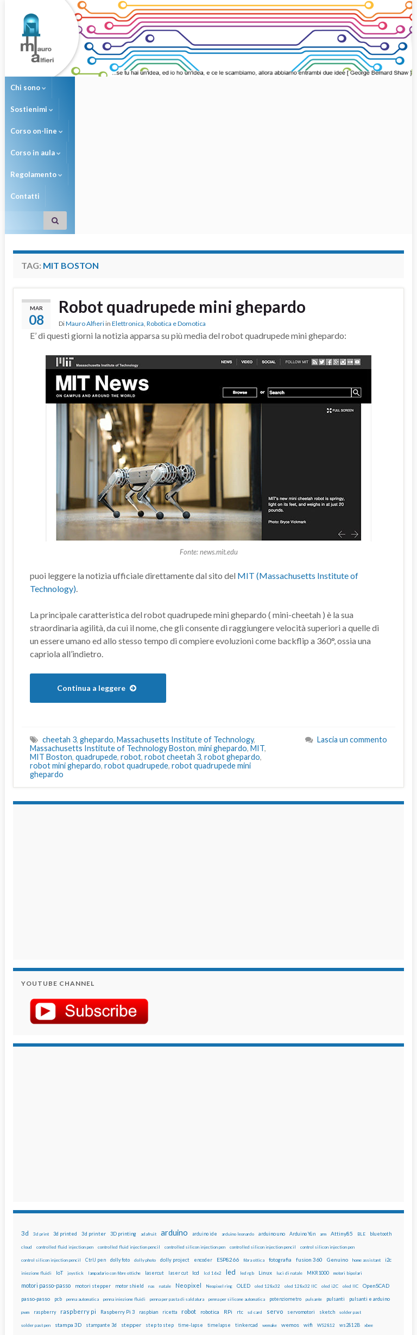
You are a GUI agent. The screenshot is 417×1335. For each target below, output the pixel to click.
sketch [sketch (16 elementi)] (327, 1203)
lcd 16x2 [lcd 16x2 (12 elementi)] (213, 1164)
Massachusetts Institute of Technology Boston (112, 639)
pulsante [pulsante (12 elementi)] (314, 1190)
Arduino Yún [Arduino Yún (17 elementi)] (302, 1125)
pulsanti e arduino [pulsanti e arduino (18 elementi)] (369, 1190)
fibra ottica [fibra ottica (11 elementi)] (253, 1151)
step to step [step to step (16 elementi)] (160, 1216)
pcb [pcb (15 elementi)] (58, 1190)
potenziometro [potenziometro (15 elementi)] (285, 1190)
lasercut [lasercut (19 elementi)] (154, 1164)
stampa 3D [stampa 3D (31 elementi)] (68, 1216)
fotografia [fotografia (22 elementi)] (280, 1151)
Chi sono (28, 87)
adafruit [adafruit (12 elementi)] (148, 1125)
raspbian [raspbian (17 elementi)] (148, 1203)
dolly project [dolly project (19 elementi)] (174, 1151)
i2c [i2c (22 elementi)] (388, 1151)
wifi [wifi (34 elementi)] (308, 1216)
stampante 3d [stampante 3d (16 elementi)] (101, 1216)
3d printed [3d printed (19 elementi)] (65, 1125)
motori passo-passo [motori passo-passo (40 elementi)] (46, 1176)
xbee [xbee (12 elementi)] (368, 1216)
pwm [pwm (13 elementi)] (25, 1203)
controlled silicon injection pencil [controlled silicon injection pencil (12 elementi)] (263, 1138)
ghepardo (96, 630)
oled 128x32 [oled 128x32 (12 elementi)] (267, 1177)
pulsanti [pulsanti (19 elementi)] (335, 1190)
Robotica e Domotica (176, 215)
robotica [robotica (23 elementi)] (209, 1203)
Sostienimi (79, 87)
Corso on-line (138, 87)
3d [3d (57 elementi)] (25, 1124)
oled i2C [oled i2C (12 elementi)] (329, 1177)
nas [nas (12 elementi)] (151, 1177)
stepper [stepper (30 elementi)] (131, 1216)
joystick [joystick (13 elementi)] (75, 1164)
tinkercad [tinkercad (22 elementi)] (246, 1216)
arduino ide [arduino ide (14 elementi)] (204, 1125)
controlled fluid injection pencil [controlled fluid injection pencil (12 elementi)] (129, 1138)
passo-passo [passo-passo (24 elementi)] (35, 1190)
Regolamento (264, 87)
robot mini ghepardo (65, 657)
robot (131, 648)
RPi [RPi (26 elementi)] (228, 1203)
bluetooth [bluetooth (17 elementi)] (380, 1125)
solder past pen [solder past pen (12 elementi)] (35, 1216)
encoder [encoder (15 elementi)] (203, 1151)
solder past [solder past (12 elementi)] (350, 1203)
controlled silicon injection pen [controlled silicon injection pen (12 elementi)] (195, 1138)
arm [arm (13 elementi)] (323, 1125)
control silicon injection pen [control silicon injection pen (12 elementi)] (327, 1138)
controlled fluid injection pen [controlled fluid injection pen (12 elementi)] (64, 1138)
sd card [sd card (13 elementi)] (255, 1203)
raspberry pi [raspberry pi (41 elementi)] (78, 1202)
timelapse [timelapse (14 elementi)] (219, 1216)
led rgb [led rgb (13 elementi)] (247, 1164)
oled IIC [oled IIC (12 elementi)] (350, 1177)
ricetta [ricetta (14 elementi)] (169, 1203)
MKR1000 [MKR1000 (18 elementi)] (318, 1164)
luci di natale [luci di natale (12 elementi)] (289, 1164)
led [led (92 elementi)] (231, 1164)
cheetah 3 (59, 630)
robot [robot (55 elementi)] (188, 1202)
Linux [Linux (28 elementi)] (265, 1164)
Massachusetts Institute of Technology (185, 630)
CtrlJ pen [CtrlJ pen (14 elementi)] (95, 1151)
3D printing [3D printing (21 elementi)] (123, 1125)
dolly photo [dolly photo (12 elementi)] (145, 1151)
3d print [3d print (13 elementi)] (41, 1125)
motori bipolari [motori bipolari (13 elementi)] (347, 1164)
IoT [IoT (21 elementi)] (59, 1164)
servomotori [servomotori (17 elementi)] (301, 1203)
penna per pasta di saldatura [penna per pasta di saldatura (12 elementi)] (177, 1190)
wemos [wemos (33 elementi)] (290, 1216)
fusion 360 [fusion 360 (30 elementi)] (309, 1151)
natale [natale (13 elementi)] (165, 1177)
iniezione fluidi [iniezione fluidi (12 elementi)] (36, 1164)
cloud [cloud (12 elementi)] (26, 1138)
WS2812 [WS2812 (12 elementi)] (326, 1216)
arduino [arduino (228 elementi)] (174, 1124)
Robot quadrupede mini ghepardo (182, 197)
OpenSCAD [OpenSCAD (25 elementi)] (376, 1177)
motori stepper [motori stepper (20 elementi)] (93, 1177)
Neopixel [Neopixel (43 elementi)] (188, 1176)
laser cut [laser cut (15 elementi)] (178, 1164)
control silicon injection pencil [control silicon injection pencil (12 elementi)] (51, 1151)
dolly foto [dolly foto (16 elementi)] (120, 1151)
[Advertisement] (89, 772)
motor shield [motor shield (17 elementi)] (129, 1177)
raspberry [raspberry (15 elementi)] (45, 1203)
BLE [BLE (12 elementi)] (361, 1125)
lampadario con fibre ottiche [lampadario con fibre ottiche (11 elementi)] (114, 1164)
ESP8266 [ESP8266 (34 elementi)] (228, 1151)
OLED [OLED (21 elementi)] (243, 1177)
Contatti (316, 87)
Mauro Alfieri (85, 215)
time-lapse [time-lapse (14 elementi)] (190, 1216)
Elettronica (128, 215)
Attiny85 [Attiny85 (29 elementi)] (342, 1125)
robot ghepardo (232, 648)
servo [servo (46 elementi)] (275, 1202)
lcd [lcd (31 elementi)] (195, 1164)
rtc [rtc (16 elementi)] (240, 1203)
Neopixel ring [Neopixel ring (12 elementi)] (219, 1177)
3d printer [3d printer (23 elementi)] (93, 1125)
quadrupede (96, 648)
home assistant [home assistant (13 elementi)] (366, 1151)
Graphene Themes (104, 1322)
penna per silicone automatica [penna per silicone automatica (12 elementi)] (236, 1190)
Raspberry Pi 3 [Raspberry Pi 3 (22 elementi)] (117, 1203)
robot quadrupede (136, 657)
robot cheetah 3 (172, 648)
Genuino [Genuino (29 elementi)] (337, 1151)
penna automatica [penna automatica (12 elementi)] (82, 1190)
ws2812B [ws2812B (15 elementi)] (349, 1216)
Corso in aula (201, 87)
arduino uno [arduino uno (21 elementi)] (271, 1125)
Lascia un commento (352, 630)
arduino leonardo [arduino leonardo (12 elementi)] (238, 1125)
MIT (257, 639)
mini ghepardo (222, 639)
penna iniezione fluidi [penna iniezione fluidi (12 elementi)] (124, 1190)
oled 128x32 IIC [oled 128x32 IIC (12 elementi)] (301, 1177)
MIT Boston (51, 648)
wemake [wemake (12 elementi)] (269, 1216)
